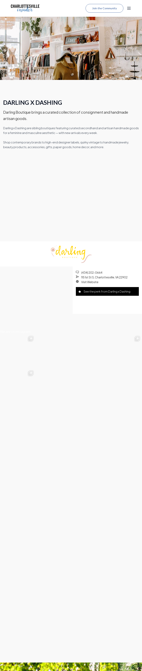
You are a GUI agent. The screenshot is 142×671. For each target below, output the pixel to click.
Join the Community (104, 8)
